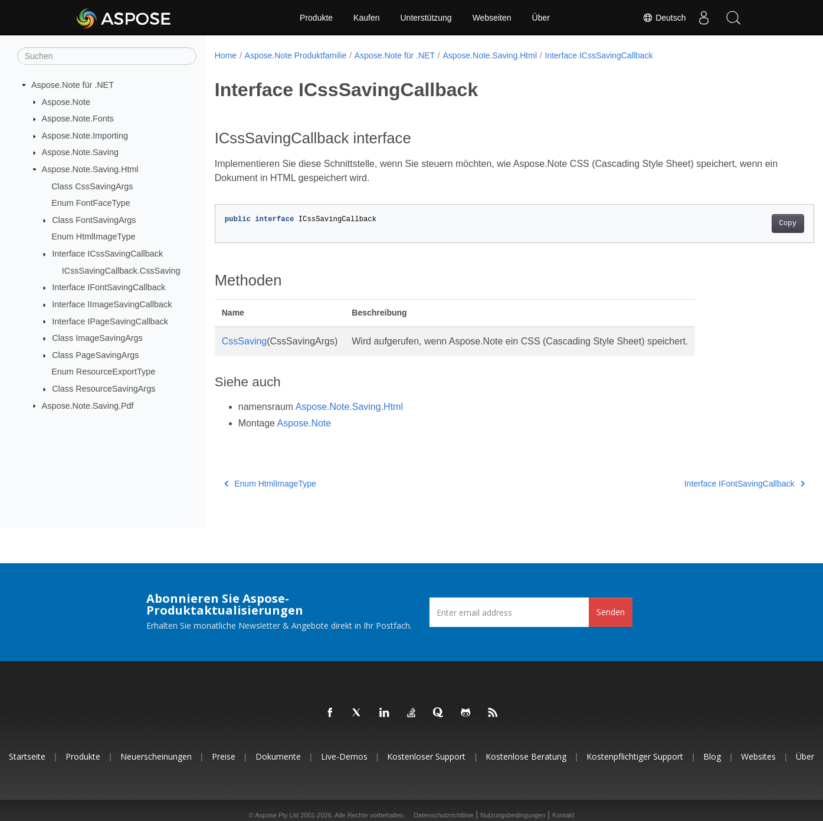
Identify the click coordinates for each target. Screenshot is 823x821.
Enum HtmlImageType (93, 236)
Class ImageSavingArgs (97, 338)
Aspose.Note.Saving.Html (90, 169)
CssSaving (244, 341)
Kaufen (366, 17)
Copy (746, 223)
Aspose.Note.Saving (80, 152)
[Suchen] (106, 56)
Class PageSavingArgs (95, 355)
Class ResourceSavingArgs (103, 388)
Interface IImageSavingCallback (112, 304)
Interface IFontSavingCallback (108, 287)
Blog (712, 756)
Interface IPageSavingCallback (110, 321)
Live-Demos (344, 756)
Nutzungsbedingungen (512, 815)
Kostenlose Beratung (526, 756)
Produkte (316, 17)
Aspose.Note (66, 101)
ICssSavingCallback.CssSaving (121, 270)
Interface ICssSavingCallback (107, 253)
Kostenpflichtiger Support (634, 756)
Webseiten (492, 17)
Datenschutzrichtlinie (444, 815)
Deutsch (664, 17)
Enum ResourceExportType (103, 371)
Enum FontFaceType (90, 203)
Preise (223, 756)
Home (226, 55)
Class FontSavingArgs (94, 220)
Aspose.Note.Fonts (78, 118)
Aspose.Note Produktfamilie (296, 55)
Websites (758, 756)
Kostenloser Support (426, 756)
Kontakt (563, 815)
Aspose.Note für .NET (72, 85)
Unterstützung (425, 17)
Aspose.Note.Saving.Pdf (88, 405)
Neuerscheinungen (156, 756)
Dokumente (278, 756)
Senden (610, 612)
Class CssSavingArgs (92, 186)
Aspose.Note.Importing (85, 135)
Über (541, 17)
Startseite (27, 756)
